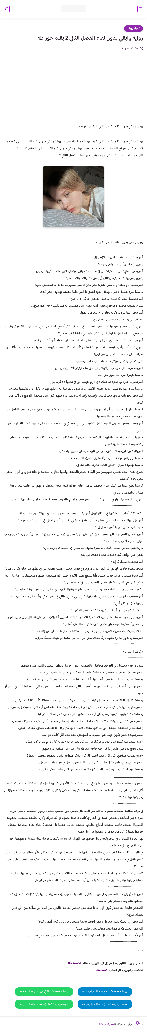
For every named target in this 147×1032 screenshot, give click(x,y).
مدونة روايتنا (106, 1024)
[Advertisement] (73, 80)
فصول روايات (133, 28)
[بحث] (7, 9)
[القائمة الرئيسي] (140, 9)
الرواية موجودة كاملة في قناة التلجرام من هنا (104, 991)
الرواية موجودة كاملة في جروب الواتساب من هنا (44, 991)
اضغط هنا (102, 970)
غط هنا (72, 963)
